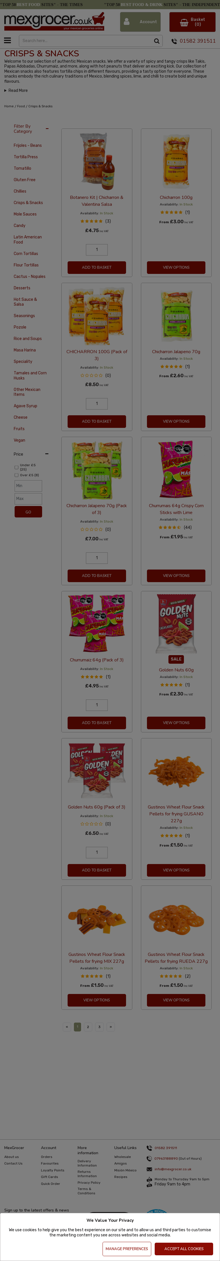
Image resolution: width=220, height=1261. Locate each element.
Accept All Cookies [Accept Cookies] (184, 1249)
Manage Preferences (127, 1249)
